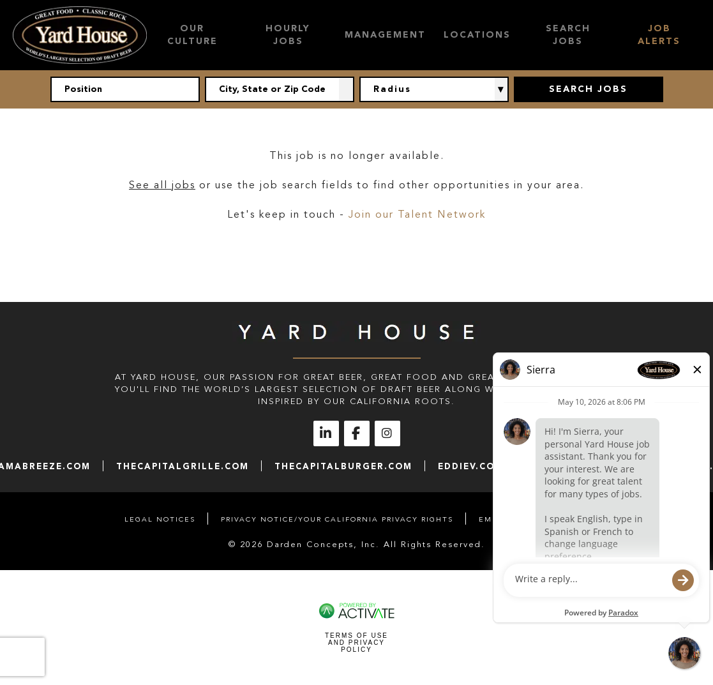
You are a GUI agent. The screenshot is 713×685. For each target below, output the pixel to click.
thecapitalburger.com (343, 466)
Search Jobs (568, 35)
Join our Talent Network (417, 214)
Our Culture (192, 35)
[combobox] (279, 89)
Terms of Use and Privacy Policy (356, 642)
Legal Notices (159, 519)
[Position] (125, 89)
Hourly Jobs (288, 35)
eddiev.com (471, 466)
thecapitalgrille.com (182, 466)
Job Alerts (659, 35)
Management (385, 34)
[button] (346, 89)
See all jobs (162, 185)
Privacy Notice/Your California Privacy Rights (337, 519)
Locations (477, 34)
